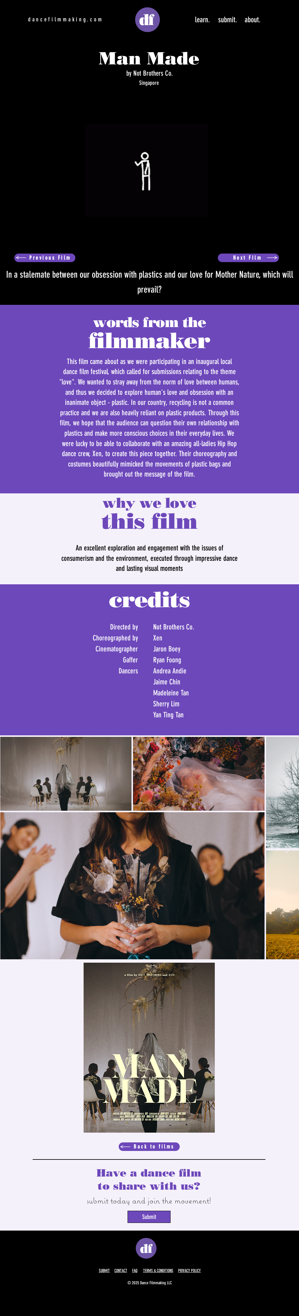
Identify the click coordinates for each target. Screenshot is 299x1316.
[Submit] (149, 1217)
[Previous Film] (44, 258)
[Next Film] (248, 258)
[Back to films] (149, 1146)
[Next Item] (288, 849)
